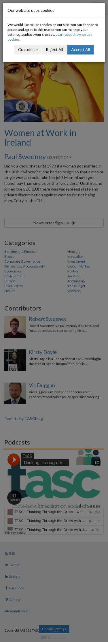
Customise (28, 49)
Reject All (54, 49)
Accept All (80, 49)
